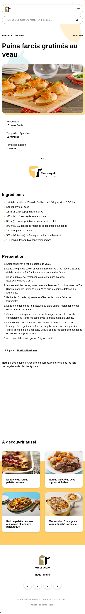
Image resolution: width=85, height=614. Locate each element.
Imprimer (78, 35)
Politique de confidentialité (42, 605)
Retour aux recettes (13, 35)
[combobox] (40, 20)
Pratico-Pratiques (27, 350)
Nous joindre (42, 574)
